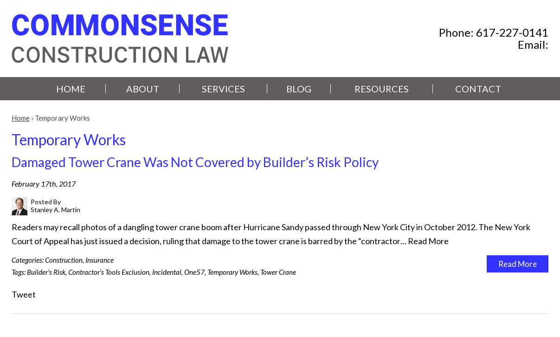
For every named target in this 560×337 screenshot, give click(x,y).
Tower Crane (278, 272)
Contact (478, 88)
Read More (428, 241)
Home (70, 88)
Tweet (24, 294)
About (142, 88)
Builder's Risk (46, 272)
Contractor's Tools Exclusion (108, 272)
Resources (381, 88)
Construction (64, 260)
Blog (298, 88)
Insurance (99, 260)
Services (223, 88)
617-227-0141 (512, 32)
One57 (194, 272)
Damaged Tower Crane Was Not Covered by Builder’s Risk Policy (195, 162)
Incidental (166, 272)
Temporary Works (232, 272)
